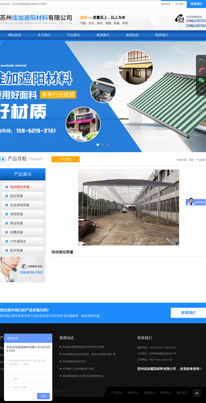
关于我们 (180, 4)
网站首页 (14, 35)
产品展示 (73, 35)
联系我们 (196, 3)
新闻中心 (133, 392)
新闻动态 (132, 35)
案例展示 (103, 35)
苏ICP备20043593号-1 (59, 390)
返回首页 (166, 4)
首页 (191, 159)
